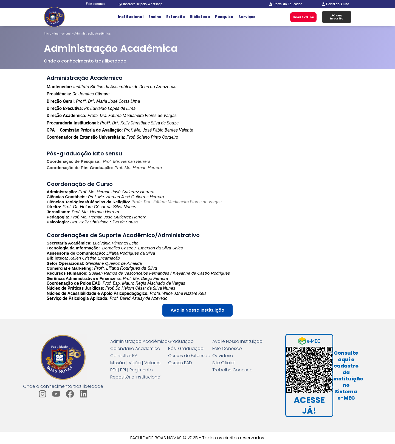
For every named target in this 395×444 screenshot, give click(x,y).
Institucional (130, 16)
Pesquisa (224, 16)
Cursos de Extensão (189, 356)
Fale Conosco (227, 348)
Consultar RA (123, 356)
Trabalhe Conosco (232, 370)
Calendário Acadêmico (135, 348)
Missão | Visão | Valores (135, 363)
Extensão (175, 16)
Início (47, 33)
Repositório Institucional (135, 377)
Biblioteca (200, 16)
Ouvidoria (222, 356)
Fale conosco (95, 4)
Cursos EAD (180, 363)
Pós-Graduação (186, 348)
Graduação (181, 341)
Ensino (154, 16)
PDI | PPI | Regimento (131, 370)
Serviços (246, 16)
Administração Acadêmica (139, 341)
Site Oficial (223, 363)
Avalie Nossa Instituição (237, 341)
